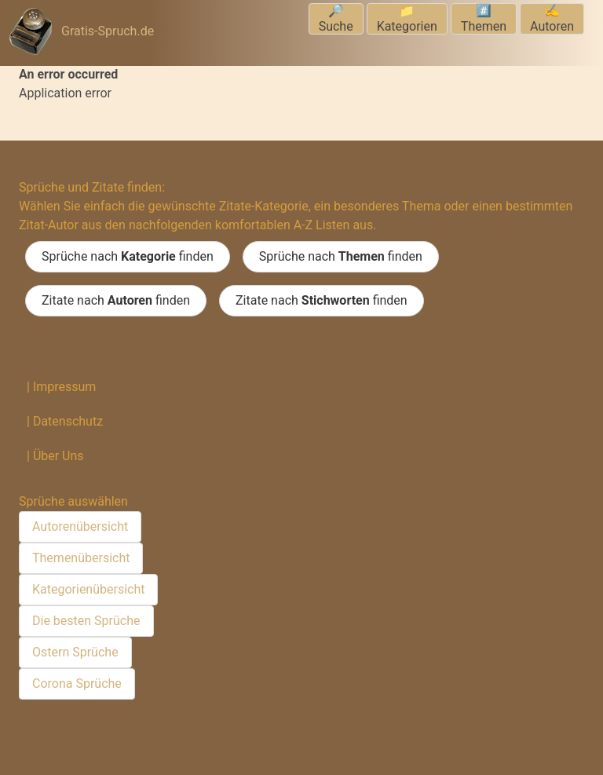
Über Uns (58, 455)
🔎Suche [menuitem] (336, 18)
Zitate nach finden (116, 300)
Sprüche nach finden (128, 256)
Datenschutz (68, 421)
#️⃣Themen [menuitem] (483, 18)
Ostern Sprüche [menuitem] (75, 652)
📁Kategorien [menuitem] (407, 18)
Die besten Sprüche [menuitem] (86, 620)
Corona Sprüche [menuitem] (77, 683)
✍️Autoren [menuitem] (552, 18)
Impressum (65, 386)
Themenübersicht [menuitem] (81, 557)
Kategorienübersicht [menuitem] (88, 589)
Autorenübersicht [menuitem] (80, 526)
